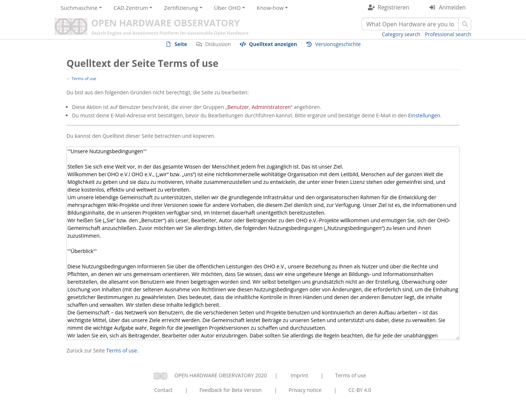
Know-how (270, 7)
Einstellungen (424, 115)
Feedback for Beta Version (230, 389)
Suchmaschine (79, 7)
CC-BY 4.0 (359, 389)
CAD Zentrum (131, 7)
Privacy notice (305, 389)
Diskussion (218, 44)
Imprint (299, 375)
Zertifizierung (181, 7)
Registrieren (393, 7)
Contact (163, 389)
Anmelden (452, 7)
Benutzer (238, 106)
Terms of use (84, 78)
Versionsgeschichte (338, 44)
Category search (401, 34)
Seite (181, 44)
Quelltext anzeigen (273, 44)
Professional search (448, 34)
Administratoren (271, 106)
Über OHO (227, 7)
